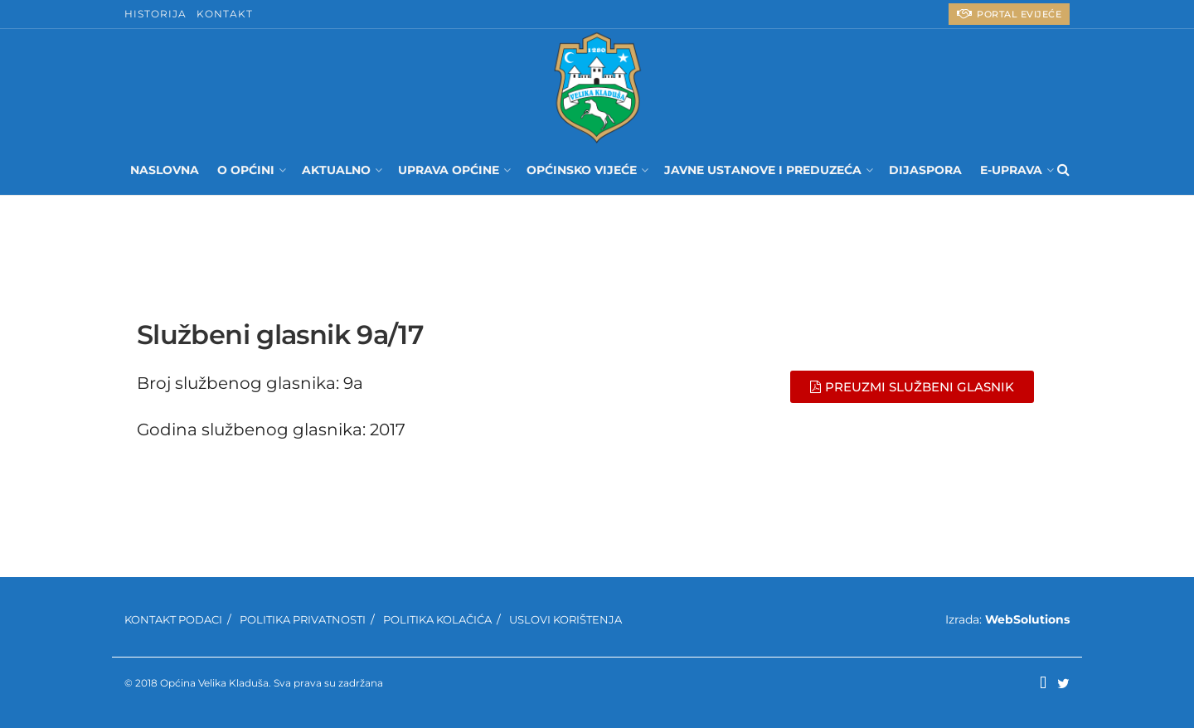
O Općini (245, 170)
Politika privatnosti (303, 619)
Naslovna (164, 170)
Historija (155, 13)
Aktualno (336, 170)
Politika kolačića (437, 619)
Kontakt (225, 13)
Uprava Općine (448, 170)
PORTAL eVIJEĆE (1009, 13)
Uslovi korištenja (565, 619)
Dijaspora (925, 170)
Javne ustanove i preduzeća (763, 170)
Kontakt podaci (173, 619)
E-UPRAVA (1011, 170)
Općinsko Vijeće (582, 170)
